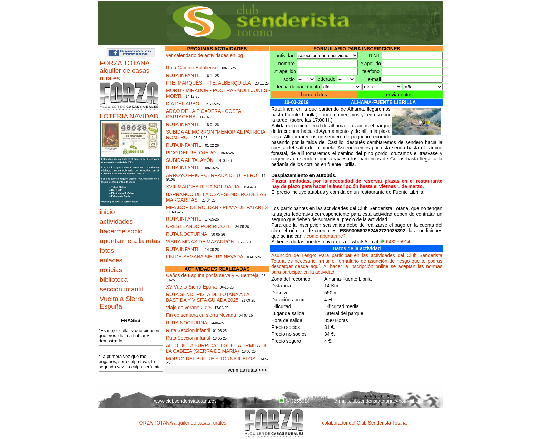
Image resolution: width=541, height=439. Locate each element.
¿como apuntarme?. (325, 236)
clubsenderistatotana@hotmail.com (387, 401)
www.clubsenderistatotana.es (185, 401)
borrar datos (314, 94)
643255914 (395, 241)
